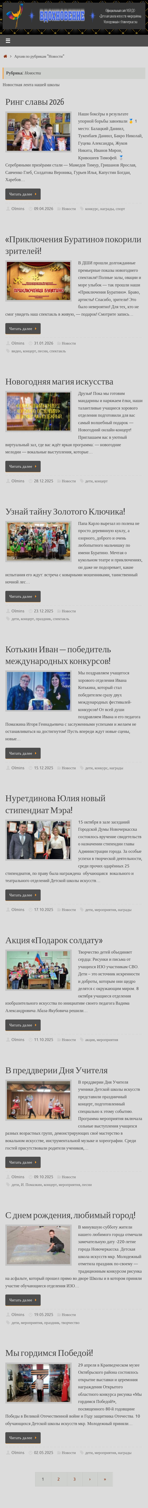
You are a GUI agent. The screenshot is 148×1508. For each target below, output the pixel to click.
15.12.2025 (43, 768)
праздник (43, 618)
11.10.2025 (43, 1039)
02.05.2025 (43, 1452)
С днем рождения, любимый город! (70, 1215)
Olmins (17, 208)
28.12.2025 (43, 481)
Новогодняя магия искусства (59, 382)
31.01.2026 (43, 343)
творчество (70, 1322)
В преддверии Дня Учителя (56, 1070)
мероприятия (105, 909)
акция (90, 1039)
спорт (120, 208)
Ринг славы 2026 (34, 102)
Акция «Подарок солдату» (54, 940)
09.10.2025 (43, 1177)
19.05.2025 (43, 1314)
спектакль (57, 351)
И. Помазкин (31, 1184)
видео (16, 351)
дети (89, 481)
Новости (69, 208)
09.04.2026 (43, 208)
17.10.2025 (43, 909)
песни (43, 351)
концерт (29, 351)
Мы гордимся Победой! (49, 1353)
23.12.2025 (43, 611)
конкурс (91, 208)
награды (107, 208)
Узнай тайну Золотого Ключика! (65, 512)
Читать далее (24, 194)
